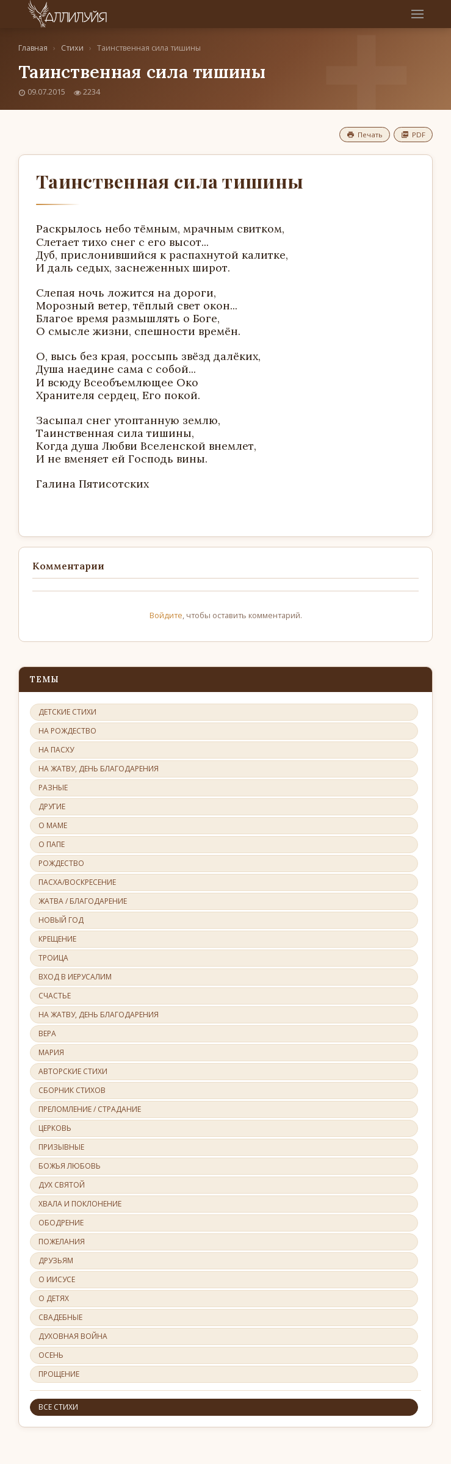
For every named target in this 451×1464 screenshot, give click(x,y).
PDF (413, 134)
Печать (365, 134)
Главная (33, 48)
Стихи (72, 48)
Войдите (166, 615)
